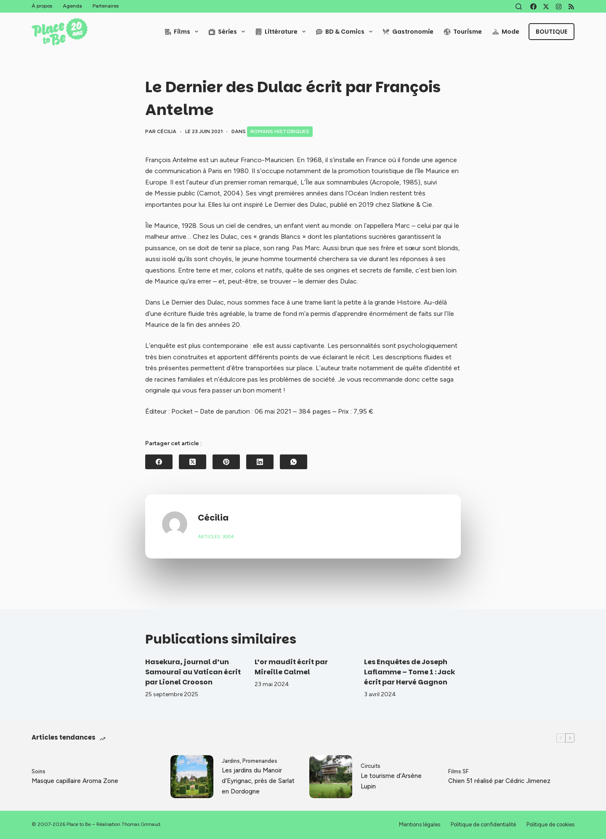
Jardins (231, 761)
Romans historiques (279, 131)
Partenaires (106, 6)
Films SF (458, 771)
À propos (42, 6)
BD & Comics (346, 32)
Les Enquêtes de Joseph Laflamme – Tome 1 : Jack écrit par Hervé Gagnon (409, 672)
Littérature (282, 32)
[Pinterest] (226, 461)
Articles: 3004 (216, 537)
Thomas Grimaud (141, 824)
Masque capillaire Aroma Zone (75, 781)
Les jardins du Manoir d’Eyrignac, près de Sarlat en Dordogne (258, 781)
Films (183, 32)
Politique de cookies (550, 824)
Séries (228, 32)
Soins (38, 771)
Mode (505, 31)
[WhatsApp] (293, 461)
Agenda (72, 6)
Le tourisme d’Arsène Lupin (391, 781)
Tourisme (463, 31)
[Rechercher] (519, 6)
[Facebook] (533, 6)
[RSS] (571, 6)
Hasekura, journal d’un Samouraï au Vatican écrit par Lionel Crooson (193, 672)
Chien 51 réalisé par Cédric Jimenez (499, 781)
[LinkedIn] (260, 461)
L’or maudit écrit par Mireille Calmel (291, 667)
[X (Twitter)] (546, 6)
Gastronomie (408, 31)
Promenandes (259, 761)
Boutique (551, 31)
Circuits (370, 766)
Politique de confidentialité (483, 824)
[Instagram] (559, 6)
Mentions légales (419, 824)
